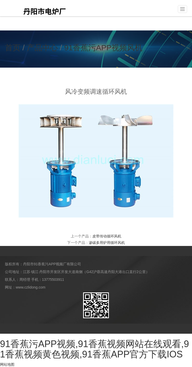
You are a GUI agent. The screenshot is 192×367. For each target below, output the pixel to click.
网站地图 (7, 364)
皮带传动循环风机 (106, 236)
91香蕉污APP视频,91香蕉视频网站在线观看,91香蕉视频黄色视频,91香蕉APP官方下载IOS (94, 349)
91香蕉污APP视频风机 (103, 47)
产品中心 (42, 47)
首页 (12, 47)
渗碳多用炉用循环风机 (107, 243)
